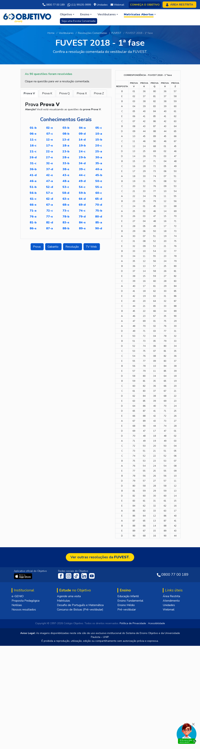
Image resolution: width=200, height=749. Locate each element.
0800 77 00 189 (54, 4)
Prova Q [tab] (64, 93)
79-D (82, 217)
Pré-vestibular (126, 713)
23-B (65, 151)
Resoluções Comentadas (92, 33)
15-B (98, 140)
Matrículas (63, 704)
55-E (98, 187)
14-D (82, 140)
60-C (98, 193)
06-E (33, 134)
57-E (49, 193)
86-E (33, 228)
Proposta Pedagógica (25, 704)
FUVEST (116, 33)
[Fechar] (193, 724)
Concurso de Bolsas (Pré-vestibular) (80, 713)
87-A (49, 228)
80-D (98, 217)
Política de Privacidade (133, 726)
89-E (82, 228)
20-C (98, 146)
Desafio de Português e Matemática (80, 708)
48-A (65, 181)
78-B (65, 217)
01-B (33, 128)
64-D (82, 199)
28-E (65, 157)
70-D (98, 205)
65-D (98, 199)
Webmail (168, 713)
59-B (82, 193)
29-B (82, 157)
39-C (82, 169)
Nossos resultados (24, 713)
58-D (65, 193)
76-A (33, 217)
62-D (49, 199)
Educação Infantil (128, 699)
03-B (65, 128)
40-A (98, 169)
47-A (49, 181)
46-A (33, 181)
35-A (98, 163)
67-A (49, 205)
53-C (65, 187)
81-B (33, 222)
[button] (67, 14)
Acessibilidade (156, 726)
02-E (49, 128)
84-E (82, 222)
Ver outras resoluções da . (100, 660)
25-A (98, 151)
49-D (82, 181)
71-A (33, 211)
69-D (82, 205)
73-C (65, 211)
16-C (33, 146)
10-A (98, 134)
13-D (65, 140)
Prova (37, 247)
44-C (82, 175)
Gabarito (53, 247)
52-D (49, 187)
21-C (33, 151)
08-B (65, 134)
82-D (49, 222)
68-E (65, 205)
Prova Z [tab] (99, 93)
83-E (65, 222)
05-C (98, 128)
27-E (49, 157)
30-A (98, 157)
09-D (82, 134)
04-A (82, 128)
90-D (98, 228)
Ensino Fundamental (130, 704)
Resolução (72, 247)
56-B (33, 193)
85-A (98, 222)
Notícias (17, 708)
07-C (49, 134)
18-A (65, 146)
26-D (33, 157)
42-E (49, 175)
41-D (33, 175)
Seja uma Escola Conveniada (78, 21)
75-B (98, 211)
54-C (82, 187)
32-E (49, 163)
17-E (49, 146)
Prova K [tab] (47, 93)
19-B (82, 146)
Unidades (169, 708)
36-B (33, 169)
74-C (82, 211)
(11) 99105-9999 (79, 5)
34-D (82, 163)
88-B (65, 228)
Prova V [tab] (29, 93)
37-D (49, 169)
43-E (65, 175)
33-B (65, 163)
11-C (33, 140)
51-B (33, 187)
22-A (49, 151)
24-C (82, 151)
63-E (65, 199)
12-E (49, 140)
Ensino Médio (126, 708)
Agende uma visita (69, 699)
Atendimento (171, 704)
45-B (98, 175)
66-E (33, 205)
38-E (65, 169)
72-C (49, 211)
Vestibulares (66, 33)
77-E (49, 217)
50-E (98, 181)
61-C (33, 199)
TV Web (92, 247)
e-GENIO (18, 699)
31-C (33, 163)
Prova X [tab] (82, 93)
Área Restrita (171, 699)
